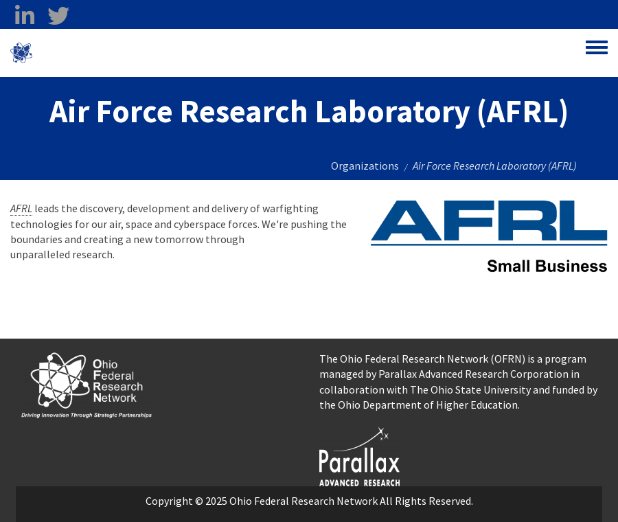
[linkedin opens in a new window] (24, 16)
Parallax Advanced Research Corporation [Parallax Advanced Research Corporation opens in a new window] (473, 374)
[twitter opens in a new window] (58, 16)
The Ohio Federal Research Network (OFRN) (422, 358)
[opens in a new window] (359, 455)
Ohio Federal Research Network (113, 53)
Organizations (365, 165)
